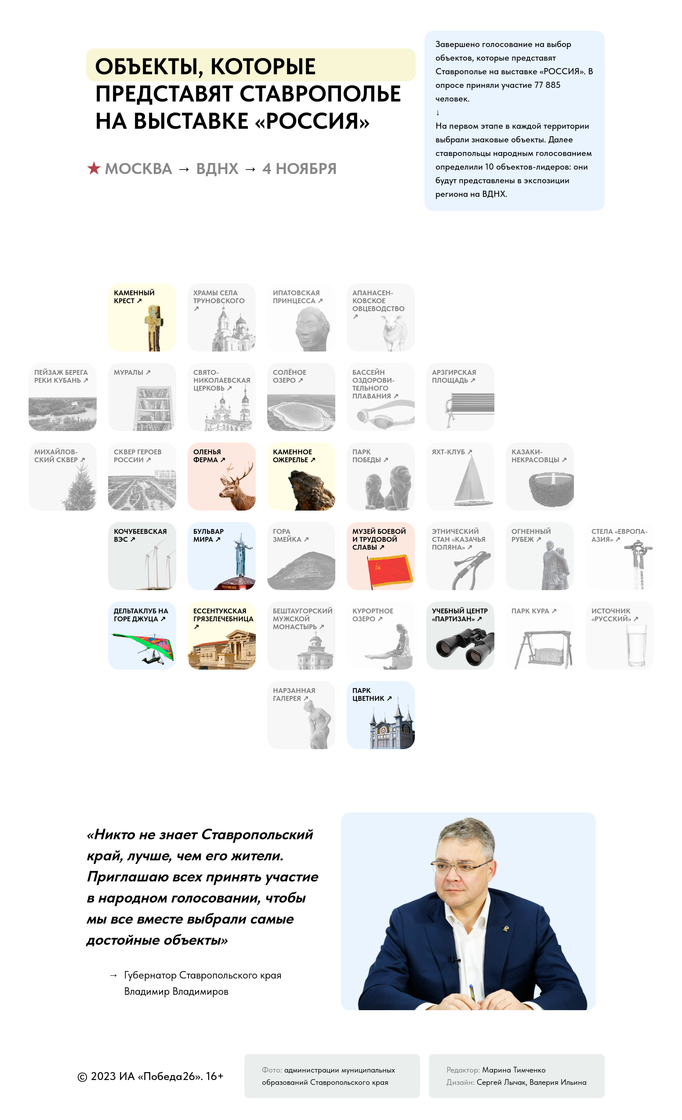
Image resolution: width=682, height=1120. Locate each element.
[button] (222, 317)
